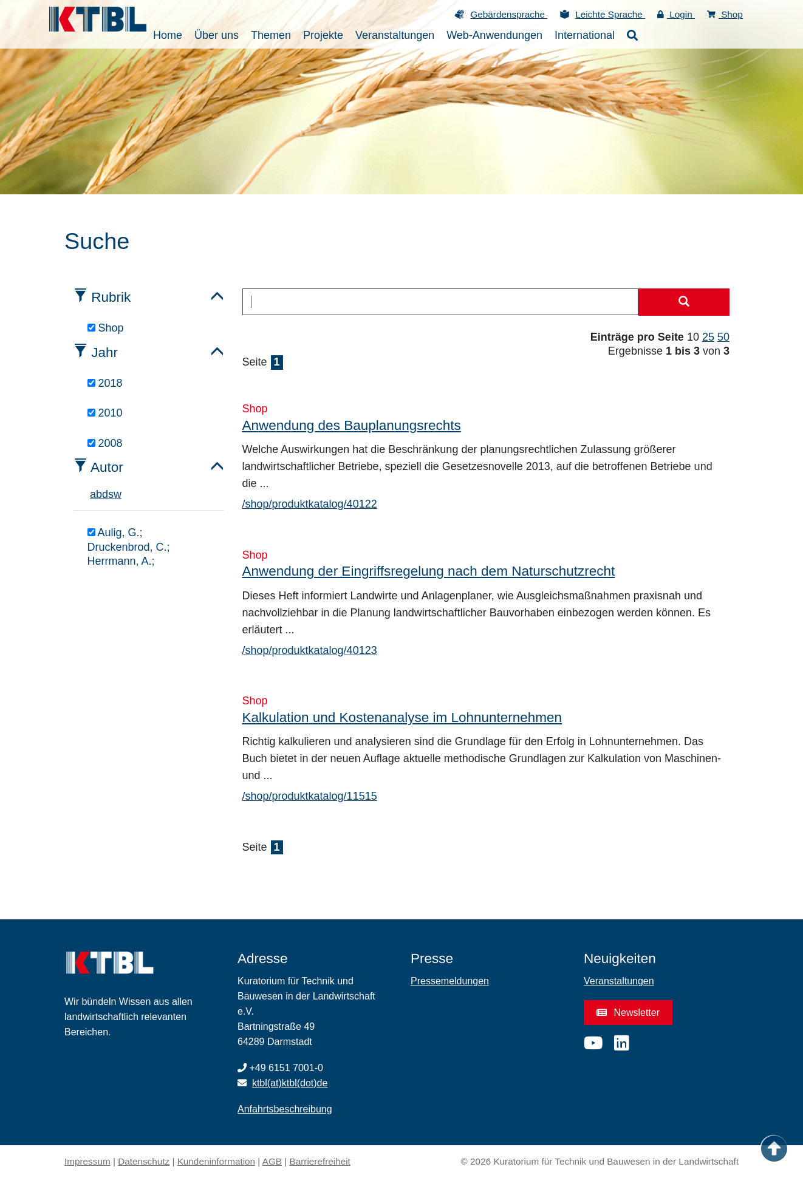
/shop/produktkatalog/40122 (309, 504)
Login (676, 14)
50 (723, 337)
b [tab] (99, 494)
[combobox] (440, 301)
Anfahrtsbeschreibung (284, 1109)
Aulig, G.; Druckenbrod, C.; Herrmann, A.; (128, 546)
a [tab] (93, 494)
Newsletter (628, 1012)
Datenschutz (143, 1161)
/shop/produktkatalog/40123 (309, 650)
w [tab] (117, 494)
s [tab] (111, 494)
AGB (272, 1161)
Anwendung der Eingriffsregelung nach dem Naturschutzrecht (428, 571)
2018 (105, 383)
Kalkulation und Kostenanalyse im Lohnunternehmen (402, 717)
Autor (107, 467)
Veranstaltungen (619, 981)
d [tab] (105, 494)
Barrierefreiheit (320, 1161)
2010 (105, 413)
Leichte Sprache (610, 14)
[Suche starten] (684, 302)
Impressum (87, 1161)
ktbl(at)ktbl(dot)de (290, 1083)
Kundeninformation (216, 1161)
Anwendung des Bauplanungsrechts (351, 425)
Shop (725, 14)
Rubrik (111, 297)
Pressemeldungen (450, 981)
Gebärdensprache (508, 14)
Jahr (104, 352)
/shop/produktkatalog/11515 (309, 796)
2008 (105, 443)
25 (708, 337)
